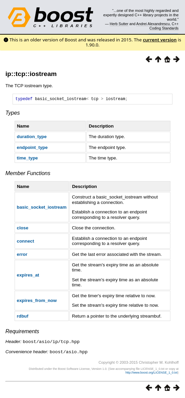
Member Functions (27, 174)
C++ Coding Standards (164, 26)
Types (12, 114)
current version (160, 40)
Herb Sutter (119, 24)
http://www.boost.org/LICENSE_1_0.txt (151, 373)
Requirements (22, 332)
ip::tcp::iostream (31, 73)
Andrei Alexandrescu (153, 24)
